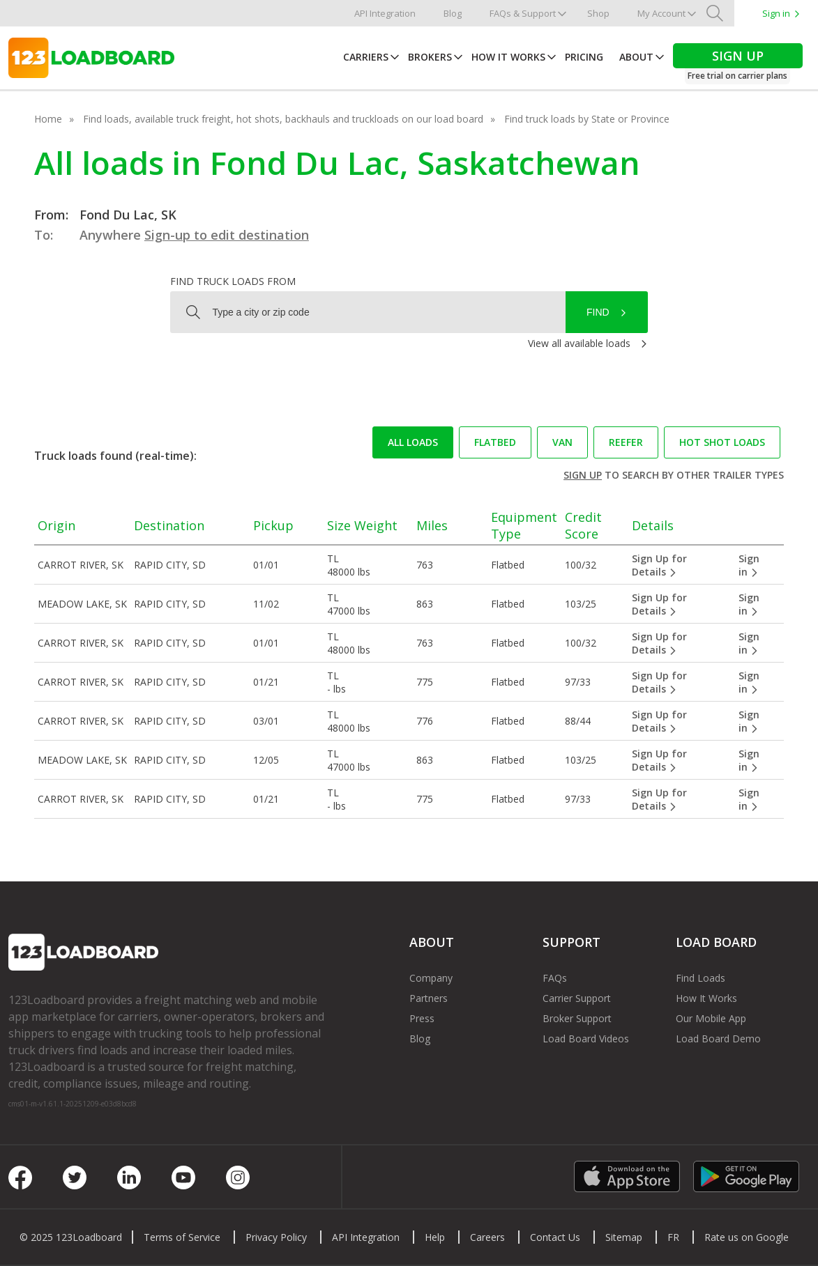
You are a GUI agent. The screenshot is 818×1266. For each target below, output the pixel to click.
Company (431, 978)
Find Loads (700, 978)
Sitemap (623, 1237)
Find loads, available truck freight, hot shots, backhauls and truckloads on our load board (283, 118)
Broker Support (577, 1018)
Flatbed (495, 442)
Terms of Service (182, 1237)
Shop (598, 13)
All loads (413, 442)
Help (435, 1237)
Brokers (430, 56)
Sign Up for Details (659, 565)
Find (597, 312)
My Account (661, 13)
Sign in (776, 13)
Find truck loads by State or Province (586, 118)
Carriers (365, 56)
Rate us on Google (746, 1237)
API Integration (385, 13)
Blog (453, 13)
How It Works (508, 56)
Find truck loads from (233, 281)
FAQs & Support (523, 13)
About (636, 56)
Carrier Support (577, 998)
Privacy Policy (276, 1237)
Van (562, 442)
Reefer (626, 442)
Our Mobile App (711, 1018)
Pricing (584, 56)
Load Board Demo (718, 1038)
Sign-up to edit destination (226, 234)
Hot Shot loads (722, 442)
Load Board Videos (586, 1038)
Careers (487, 1237)
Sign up (582, 474)
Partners (428, 998)
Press (421, 1018)
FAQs (555, 978)
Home (48, 118)
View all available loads (579, 343)
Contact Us (555, 1237)
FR (673, 1237)
